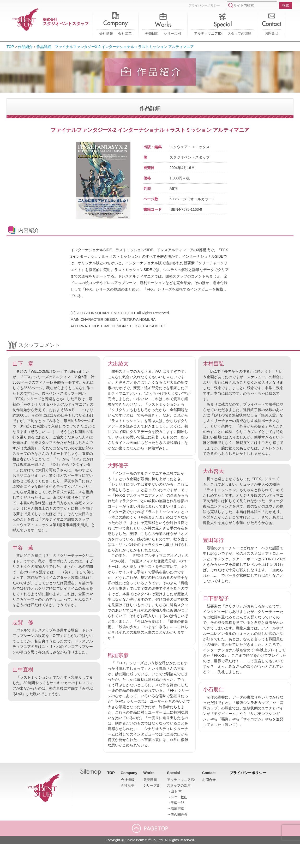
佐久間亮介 (179, 814)
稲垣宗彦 (177, 809)
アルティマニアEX (208, 33)
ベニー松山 (179, 797)
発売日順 (152, 33)
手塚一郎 (177, 803)
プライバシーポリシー (204, 5)
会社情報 (106, 33)
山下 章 (176, 791)
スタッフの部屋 (239, 33)
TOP (10, 47)
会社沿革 (125, 33)
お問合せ (271, 33)
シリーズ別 (172, 33)
